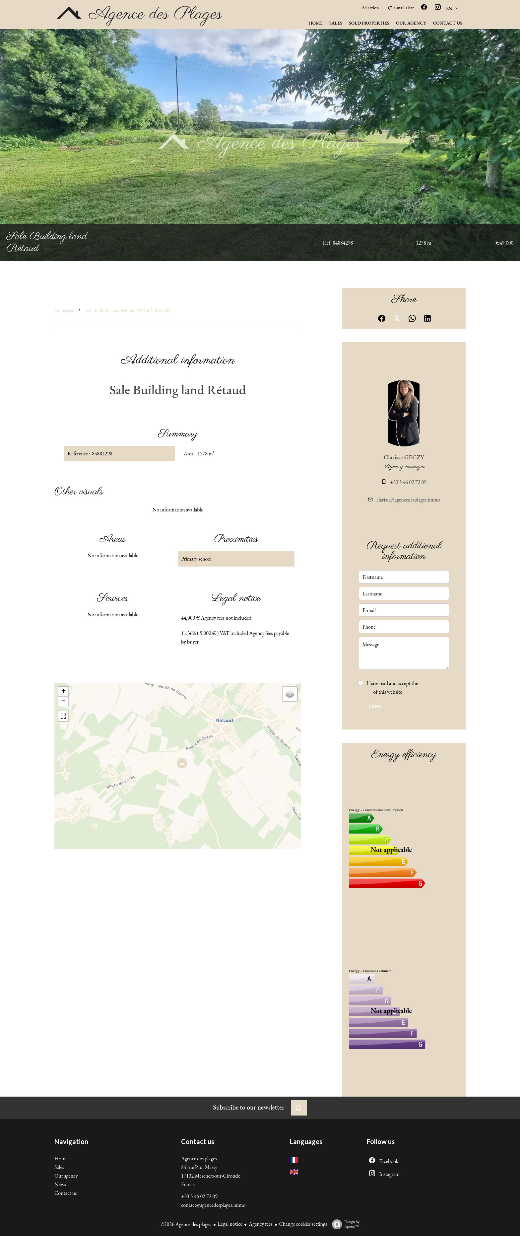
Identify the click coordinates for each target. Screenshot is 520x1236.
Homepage (64, 310)
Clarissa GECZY (404, 457)
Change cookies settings (303, 1223)
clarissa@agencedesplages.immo (408, 499)
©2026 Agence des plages (186, 1224)
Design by (344, 1224)
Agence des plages (199, 1158)
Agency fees (260, 1223)
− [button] (63, 702)
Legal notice (230, 1223)
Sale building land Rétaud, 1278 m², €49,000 (127, 310)
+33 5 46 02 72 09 (408, 482)
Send (375, 706)
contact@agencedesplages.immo (213, 1204)
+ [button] (63, 692)
